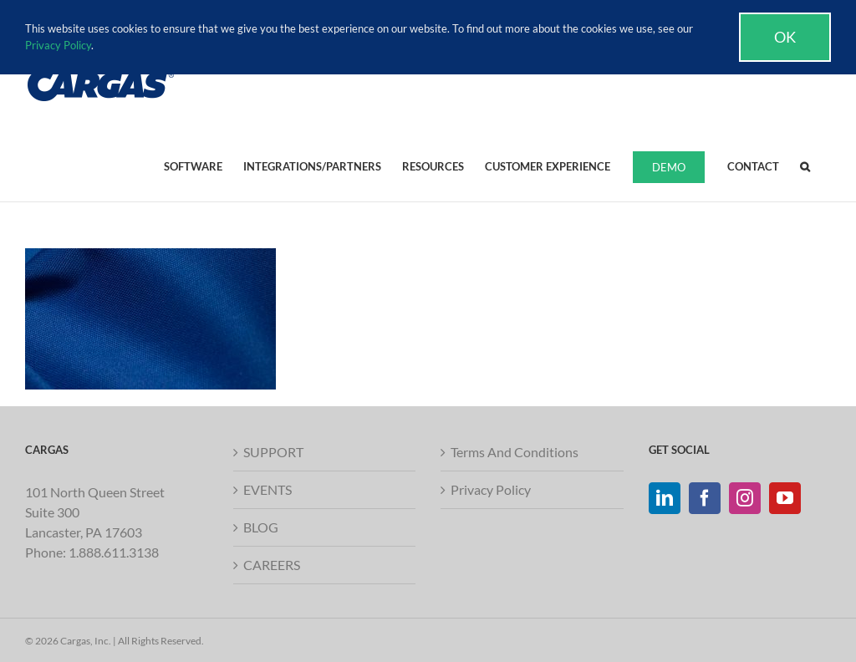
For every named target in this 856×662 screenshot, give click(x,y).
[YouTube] (785, 498)
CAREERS (271, 565)
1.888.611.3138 (114, 552)
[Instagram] (745, 498)
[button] (805, 165)
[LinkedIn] (664, 498)
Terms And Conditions (514, 452)
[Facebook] (705, 498)
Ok (785, 37)
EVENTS (267, 489)
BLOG (260, 527)
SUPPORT (273, 452)
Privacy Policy (491, 489)
